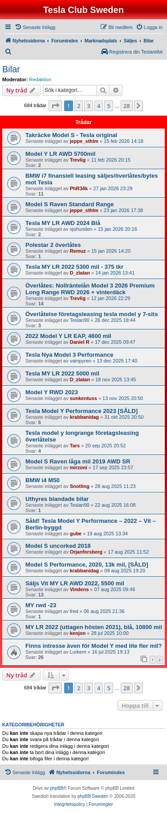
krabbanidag (84, 417)
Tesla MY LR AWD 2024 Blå (62, 223)
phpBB (56, 788)
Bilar (11, 69)
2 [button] (78, 106)
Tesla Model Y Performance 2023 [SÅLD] (81, 411)
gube (75, 533)
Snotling (80, 486)
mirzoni (78, 467)
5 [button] (108, 106)
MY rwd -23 (40, 605)
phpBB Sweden (92, 796)
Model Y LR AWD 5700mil (60, 153)
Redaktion (40, 79)
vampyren (80, 360)
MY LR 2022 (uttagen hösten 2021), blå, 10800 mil (93, 627)
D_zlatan (80, 272)
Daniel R (80, 342)
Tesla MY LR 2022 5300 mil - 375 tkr (74, 266)
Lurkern (78, 652)
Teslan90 (80, 320)
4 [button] (98, 106)
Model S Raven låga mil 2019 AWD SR (77, 461)
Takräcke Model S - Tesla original (71, 135)
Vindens (79, 589)
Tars (75, 445)
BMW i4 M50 (42, 480)
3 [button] (88, 106)
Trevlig (78, 160)
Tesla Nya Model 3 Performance (69, 354)
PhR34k (79, 188)
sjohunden (81, 229)
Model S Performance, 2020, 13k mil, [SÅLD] (86, 564)
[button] (55, 105)
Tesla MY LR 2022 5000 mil (62, 373)
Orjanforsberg (86, 552)
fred (74, 611)
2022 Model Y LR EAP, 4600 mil (68, 336)
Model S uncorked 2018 (58, 545)
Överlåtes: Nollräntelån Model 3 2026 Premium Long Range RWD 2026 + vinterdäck (90, 289)
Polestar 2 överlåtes (53, 245)
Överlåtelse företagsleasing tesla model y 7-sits (91, 314)
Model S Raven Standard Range (69, 204)
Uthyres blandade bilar (57, 499)
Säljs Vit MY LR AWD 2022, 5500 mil (74, 583)
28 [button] (126, 106)
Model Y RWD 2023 (51, 392)
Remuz (78, 251)
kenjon (78, 633)
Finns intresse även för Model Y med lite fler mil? (93, 645)
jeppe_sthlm (84, 141)
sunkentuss (83, 398)
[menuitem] (35, 27)
